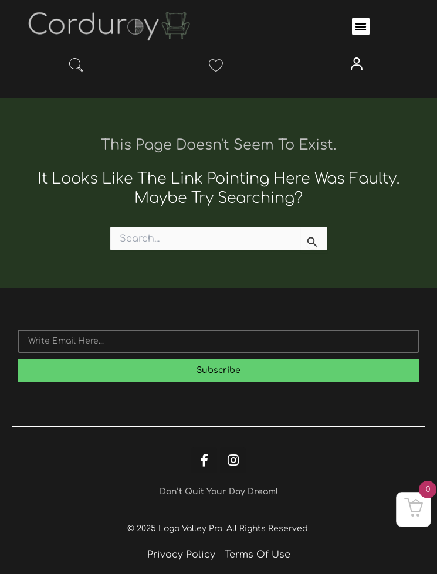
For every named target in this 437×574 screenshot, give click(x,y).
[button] (361, 26)
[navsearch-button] (76, 67)
